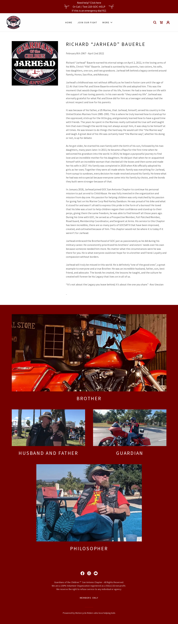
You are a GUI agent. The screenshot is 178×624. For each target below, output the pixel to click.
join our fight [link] (87, 22)
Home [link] (68, 22)
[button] (107, 22)
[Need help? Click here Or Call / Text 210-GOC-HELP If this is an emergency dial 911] (89, 7)
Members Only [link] (89, 597)
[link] (13, 22)
